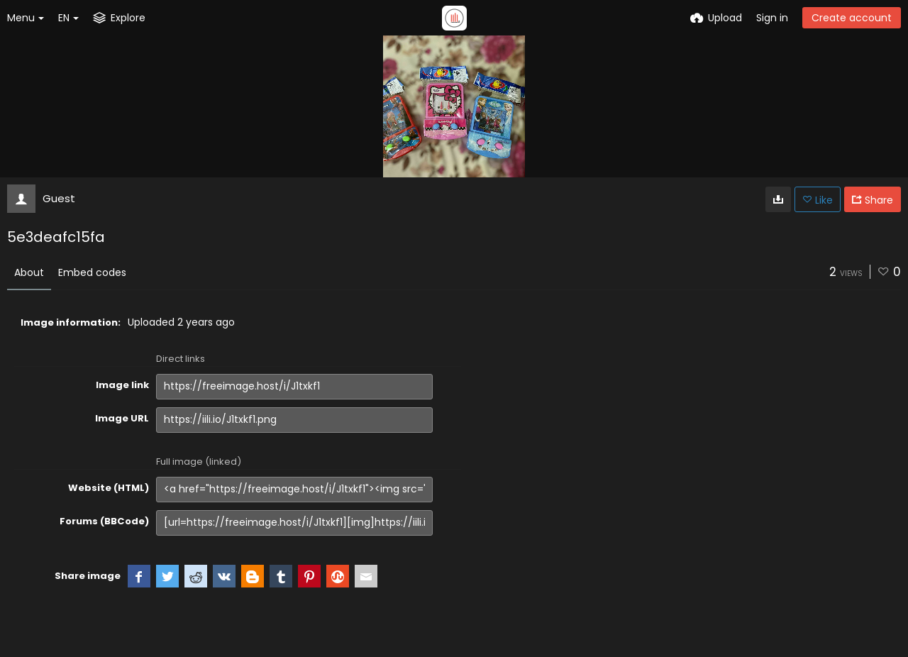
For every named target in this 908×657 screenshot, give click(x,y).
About (29, 272)
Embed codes (92, 272)
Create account (852, 18)
